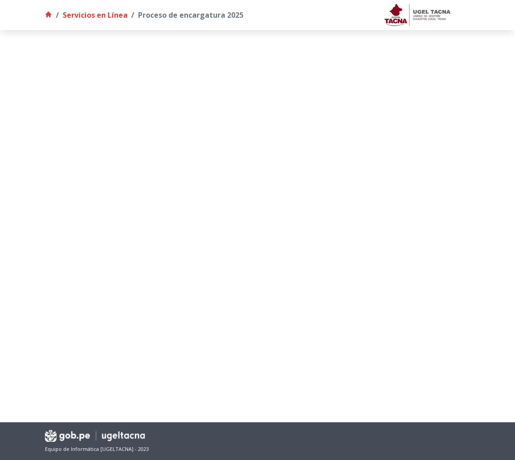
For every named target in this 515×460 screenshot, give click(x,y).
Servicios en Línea (95, 15)
